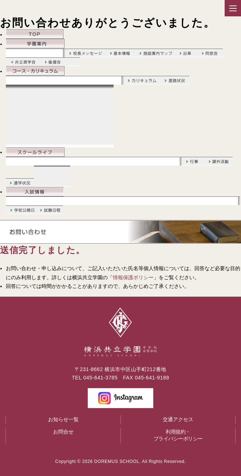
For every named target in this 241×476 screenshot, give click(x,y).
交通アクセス (178, 419)
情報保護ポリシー (133, 277)
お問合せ (63, 432)
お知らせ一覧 (63, 419)
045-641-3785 (100, 378)
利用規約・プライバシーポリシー (178, 435)
